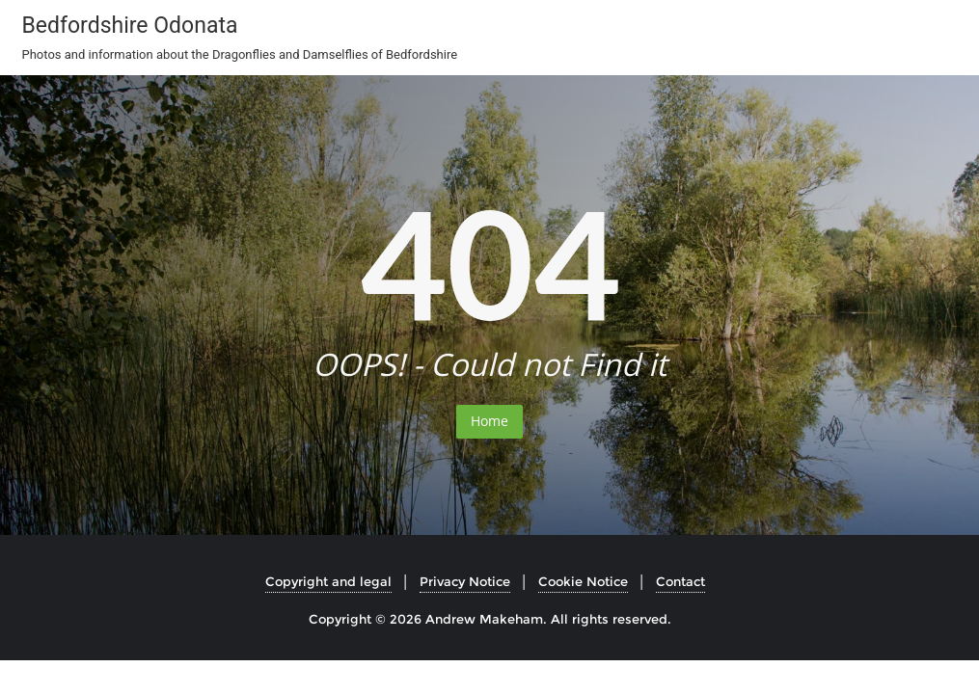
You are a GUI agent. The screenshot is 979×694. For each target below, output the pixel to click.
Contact (680, 581)
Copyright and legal (328, 581)
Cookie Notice (583, 581)
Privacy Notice (465, 581)
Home (489, 421)
